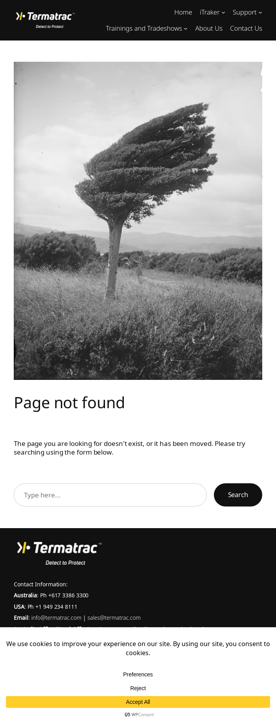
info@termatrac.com (57, 617)
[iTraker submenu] (223, 12)
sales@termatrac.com (114, 617)
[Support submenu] (260, 12)
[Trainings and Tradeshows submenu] (186, 28)
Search (238, 494)
